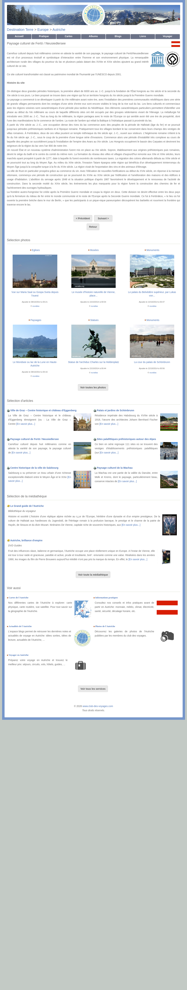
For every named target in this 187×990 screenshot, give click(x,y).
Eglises (36, 250)
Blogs (118, 36)
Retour (93, 226)
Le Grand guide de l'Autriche (27, 506)
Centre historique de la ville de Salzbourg (34, 467)
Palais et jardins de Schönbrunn (115, 410)
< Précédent (83, 218)
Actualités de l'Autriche (20, 626)
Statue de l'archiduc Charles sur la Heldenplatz (93, 362)
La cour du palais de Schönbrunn (152, 362)
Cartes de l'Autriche (18, 597)
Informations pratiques (106, 597)
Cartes (69, 36)
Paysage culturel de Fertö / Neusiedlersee (34, 439)
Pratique (44, 36)
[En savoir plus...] (25, 423)
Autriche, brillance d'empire (26, 540)
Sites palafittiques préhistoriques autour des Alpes (126, 439)
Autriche (58, 30)
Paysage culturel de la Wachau (114, 467)
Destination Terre (20, 30)
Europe (43, 30)
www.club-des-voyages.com (98, 706)
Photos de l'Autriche (105, 626)
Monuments (153, 250)
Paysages (35, 320)
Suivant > (103, 218)
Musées (94, 250)
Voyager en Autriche (18, 655)
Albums (93, 36)
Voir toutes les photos (93, 387)
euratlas (36, 306)
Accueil (19, 36)
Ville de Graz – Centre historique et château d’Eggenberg (43, 410)
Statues (94, 320)
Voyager (167, 36)
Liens (143, 36)
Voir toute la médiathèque (93, 574)
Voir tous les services (93, 688)
